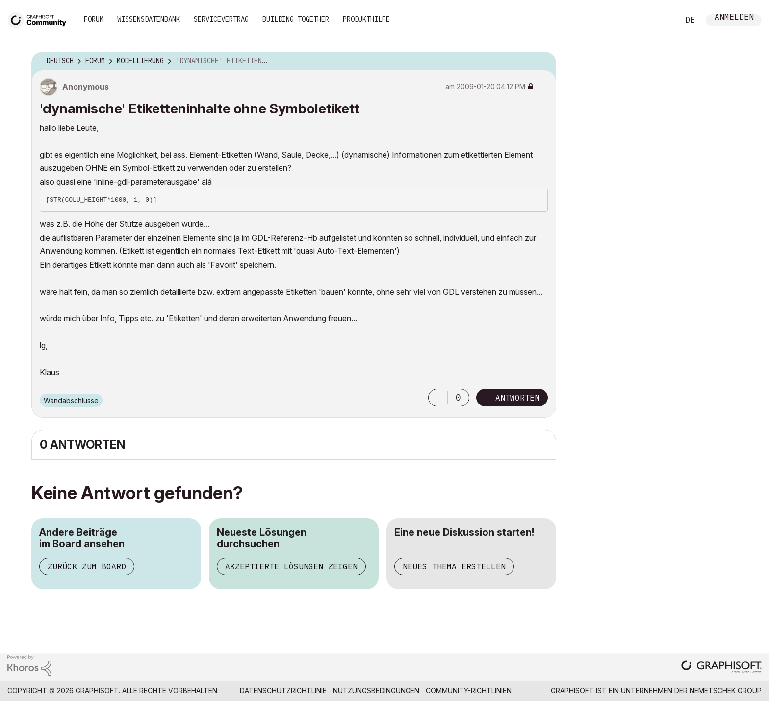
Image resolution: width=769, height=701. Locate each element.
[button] (438, 397)
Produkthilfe (366, 19)
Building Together (295, 19)
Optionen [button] (542, 61)
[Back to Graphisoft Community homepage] (40, 19)
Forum (93, 19)
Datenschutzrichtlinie (283, 690)
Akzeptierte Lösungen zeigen (291, 566)
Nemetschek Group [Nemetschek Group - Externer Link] (726, 690)
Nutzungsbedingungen (376, 690)
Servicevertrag (221, 19)
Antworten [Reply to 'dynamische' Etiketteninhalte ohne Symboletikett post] (517, 398)
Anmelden (734, 18)
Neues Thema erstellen (454, 566)
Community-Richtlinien (469, 690)
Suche (661, 20)
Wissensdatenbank (148, 19)
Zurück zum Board (87, 566)
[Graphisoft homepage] (721, 667)
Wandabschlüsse (71, 400)
